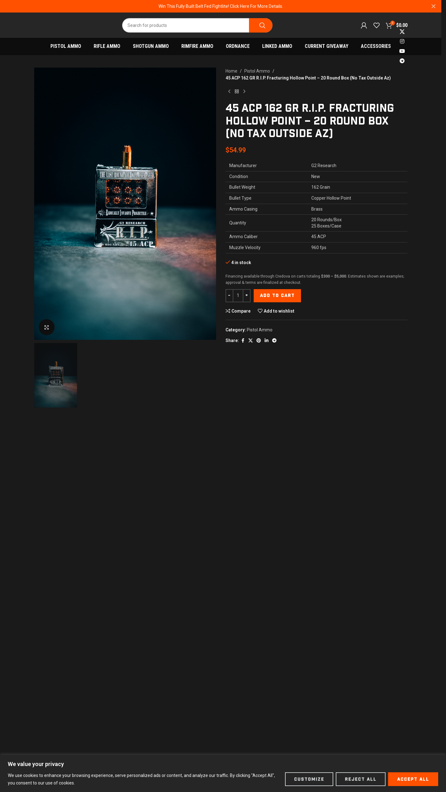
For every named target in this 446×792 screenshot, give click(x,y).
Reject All (360, 779)
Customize (309, 779)
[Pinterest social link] (259, 340)
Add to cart (277, 295)
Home (231, 71)
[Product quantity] (238, 295)
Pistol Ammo (257, 71)
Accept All (413, 779)
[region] (223, 773)
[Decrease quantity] (229, 295)
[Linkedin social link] (266, 340)
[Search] (197, 25)
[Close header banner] (433, 6)
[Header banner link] (220, 6)
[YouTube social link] (402, 51)
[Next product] (244, 91)
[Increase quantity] (247, 295)
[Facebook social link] (242, 340)
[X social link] (402, 32)
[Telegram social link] (402, 61)
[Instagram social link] (402, 41)
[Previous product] (229, 91)
